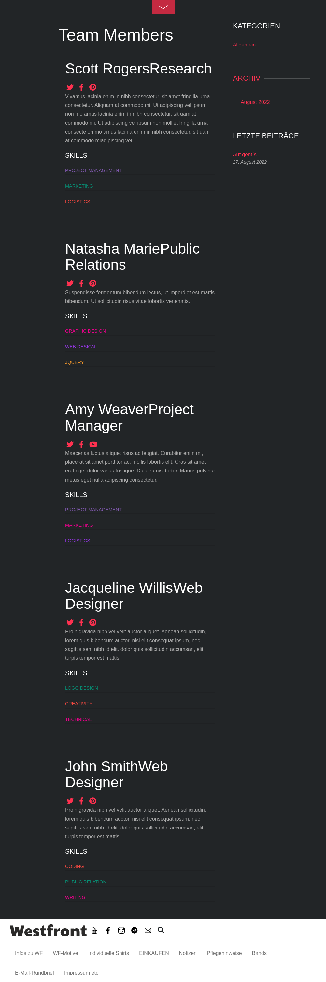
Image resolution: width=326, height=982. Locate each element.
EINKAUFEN (154, 953)
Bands (259, 953)
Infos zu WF (29, 953)
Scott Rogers (107, 68)
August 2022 (255, 102)
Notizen (188, 953)
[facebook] (108, 929)
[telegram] (134, 929)
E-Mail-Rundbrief (34, 972)
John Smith (101, 766)
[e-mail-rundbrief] (147, 929)
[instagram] (121, 929)
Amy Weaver (107, 409)
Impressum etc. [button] (82, 972)
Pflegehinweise (224, 953)
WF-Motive (65, 953)
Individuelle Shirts (108, 953)
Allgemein (244, 44)
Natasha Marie (112, 248)
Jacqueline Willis (119, 587)
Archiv (247, 78)
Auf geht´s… (247, 154)
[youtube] (94, 929)
